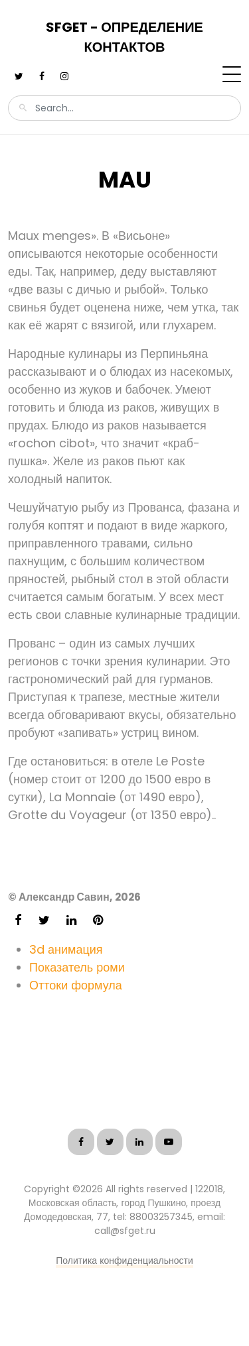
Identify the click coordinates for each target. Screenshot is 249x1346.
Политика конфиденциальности (124, 1260)
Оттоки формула (75, 985)
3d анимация (66, 949)
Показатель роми (77, 967)
